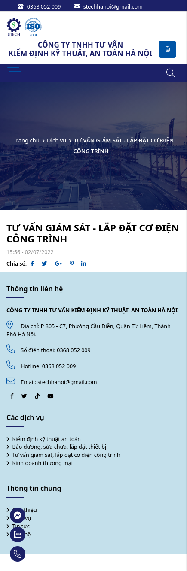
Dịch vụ (56, 140)
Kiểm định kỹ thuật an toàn (46, 439)
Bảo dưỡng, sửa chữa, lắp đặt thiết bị (59, 446)
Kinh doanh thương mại (42, 463)
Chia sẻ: (16, 263)
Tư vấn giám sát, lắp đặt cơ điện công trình (66, 455)
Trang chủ (26, 140)
